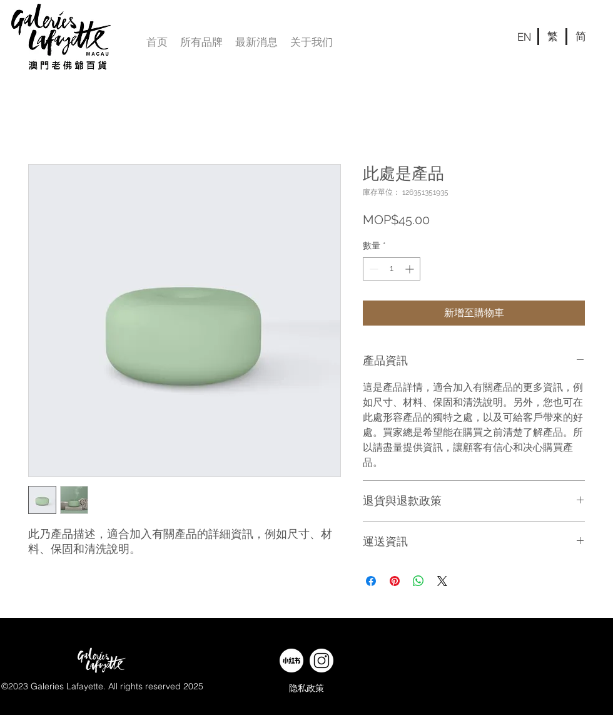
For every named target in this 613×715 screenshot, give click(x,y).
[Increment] (410, 269)
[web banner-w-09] (291, 660)
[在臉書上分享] (370, 581)
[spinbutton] (391, 269)
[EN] (524, 36)
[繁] (552, 36)
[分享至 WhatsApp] (418, 581)
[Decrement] (372, 269)
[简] (580, 36)
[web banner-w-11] (321, 660)
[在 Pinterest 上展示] (394, 581)
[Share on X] (442, 581)
